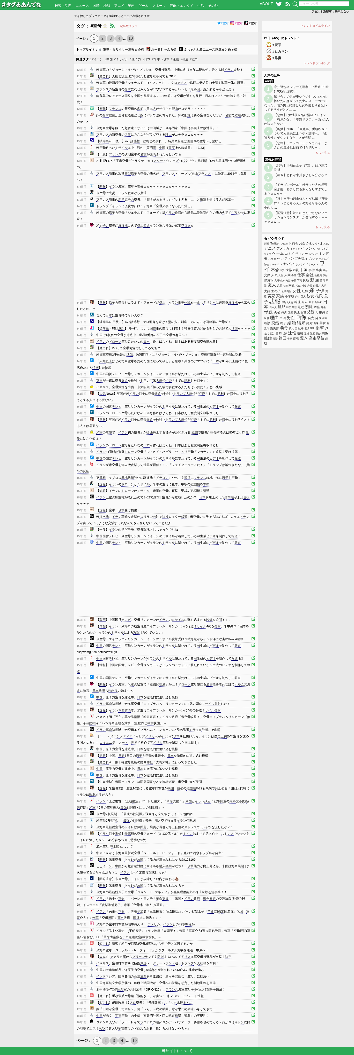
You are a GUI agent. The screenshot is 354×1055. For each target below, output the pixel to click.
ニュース (82, 6)
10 (130, 38)
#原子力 (135, 59)
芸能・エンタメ (181, 6)
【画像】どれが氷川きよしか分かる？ (300, 175)
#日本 (146, 59)
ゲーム (143, 6)
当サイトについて (177, 1051)
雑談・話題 (63, 6)
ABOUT (266, 4)
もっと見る (322, 153)
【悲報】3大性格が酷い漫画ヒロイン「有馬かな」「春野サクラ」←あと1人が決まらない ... (296, 119)
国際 (96, 6)
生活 (200, 6)
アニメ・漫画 (124, 6)
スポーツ (159, 6)
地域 (106, 6)
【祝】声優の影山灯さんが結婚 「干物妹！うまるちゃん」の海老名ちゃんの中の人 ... (296, 203)
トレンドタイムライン (315, 25)
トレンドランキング (317, 63)
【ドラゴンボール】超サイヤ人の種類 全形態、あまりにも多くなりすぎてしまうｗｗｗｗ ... (295, 189)
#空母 (223, 23)
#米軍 (156, 59)
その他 (213, 6)
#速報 (175, 59)
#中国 (108, 59)
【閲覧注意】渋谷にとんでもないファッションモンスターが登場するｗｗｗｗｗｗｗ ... (295, 217)
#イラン (97, 59)
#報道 (184, 59)
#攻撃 (166, 59)
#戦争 (194, 59)
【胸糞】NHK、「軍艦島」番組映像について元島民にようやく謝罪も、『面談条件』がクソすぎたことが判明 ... (296, 133)
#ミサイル (121, 59)
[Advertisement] (37, 93)
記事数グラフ (128, 26)
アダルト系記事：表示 (330, 11)
